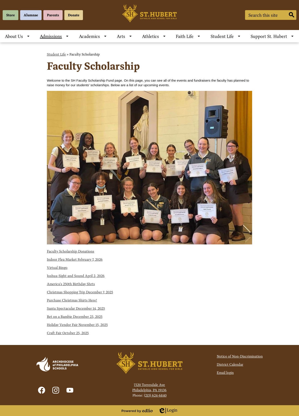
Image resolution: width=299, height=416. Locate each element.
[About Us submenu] (17, 36)
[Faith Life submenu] (188, 36)
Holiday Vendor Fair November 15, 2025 (77, 324)
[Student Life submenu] (226, 36)
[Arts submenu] (124, 36)
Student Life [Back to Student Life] (56, 54)
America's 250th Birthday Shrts (71, 284)
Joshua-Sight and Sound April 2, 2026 (76, 276)
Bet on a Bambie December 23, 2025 (74, 316)
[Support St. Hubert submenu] (272, 36)
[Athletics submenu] (154, 36)
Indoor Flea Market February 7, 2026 (75, 259)
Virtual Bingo (57, 267)
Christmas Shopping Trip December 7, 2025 (80, 292)
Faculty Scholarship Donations (70, 251)
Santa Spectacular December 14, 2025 (76, 308)
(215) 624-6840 (155, 395)
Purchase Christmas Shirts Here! (72, 300)
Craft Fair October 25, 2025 (68, 333)
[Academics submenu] (93, 36)
